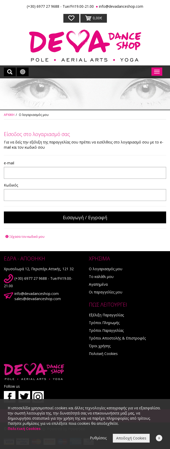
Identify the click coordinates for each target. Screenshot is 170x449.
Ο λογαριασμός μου (105, 268)
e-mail (9, 162)
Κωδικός (11, 185)
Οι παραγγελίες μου (105, 292)
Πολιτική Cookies (103, 353)
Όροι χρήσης (99, 345)
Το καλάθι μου (101, 276)
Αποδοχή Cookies (131, 438)
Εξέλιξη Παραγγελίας (106, 314)
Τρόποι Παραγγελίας (106, 330)
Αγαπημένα (98, 284)
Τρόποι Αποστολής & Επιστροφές (117, 338)
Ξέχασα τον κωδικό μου (25, 236)
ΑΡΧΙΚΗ (9, 115)
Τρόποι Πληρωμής (104, 322)
